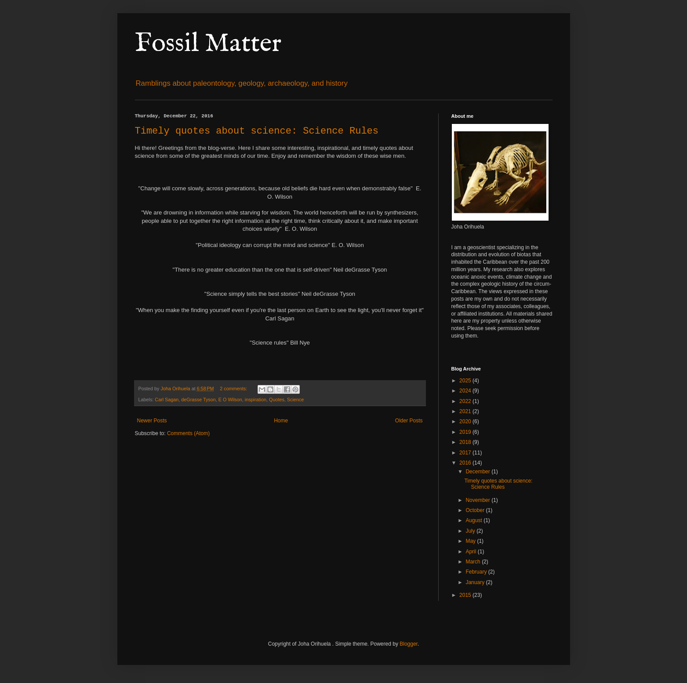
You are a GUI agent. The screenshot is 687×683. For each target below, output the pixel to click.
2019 (466, 432)
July (470, 531)
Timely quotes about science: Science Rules (257, 131)
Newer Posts (152, 421)
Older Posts (409, 421)
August (474, 520)
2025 (466, 381)
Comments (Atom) (188, 433)
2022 (466, 401)
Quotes (276, 399)
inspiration (255, 399)
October (475, 510)
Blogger (409, 644)
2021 (466, 411)
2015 (466, 595)
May (471, 541)
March (473, 562)
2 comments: (234, 388)
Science (295, 399)
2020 (466, 421)
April (471, 552)
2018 (466, 442)
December (478, 472)
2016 (466, 463)
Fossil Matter (208, 44)
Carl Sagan (166, 399)
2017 (466, 453)
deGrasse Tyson (198, 399)
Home (281, 421)
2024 (466, 391)
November (478, 500)
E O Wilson (230, 399)
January (475, 582)
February (476, 572)
